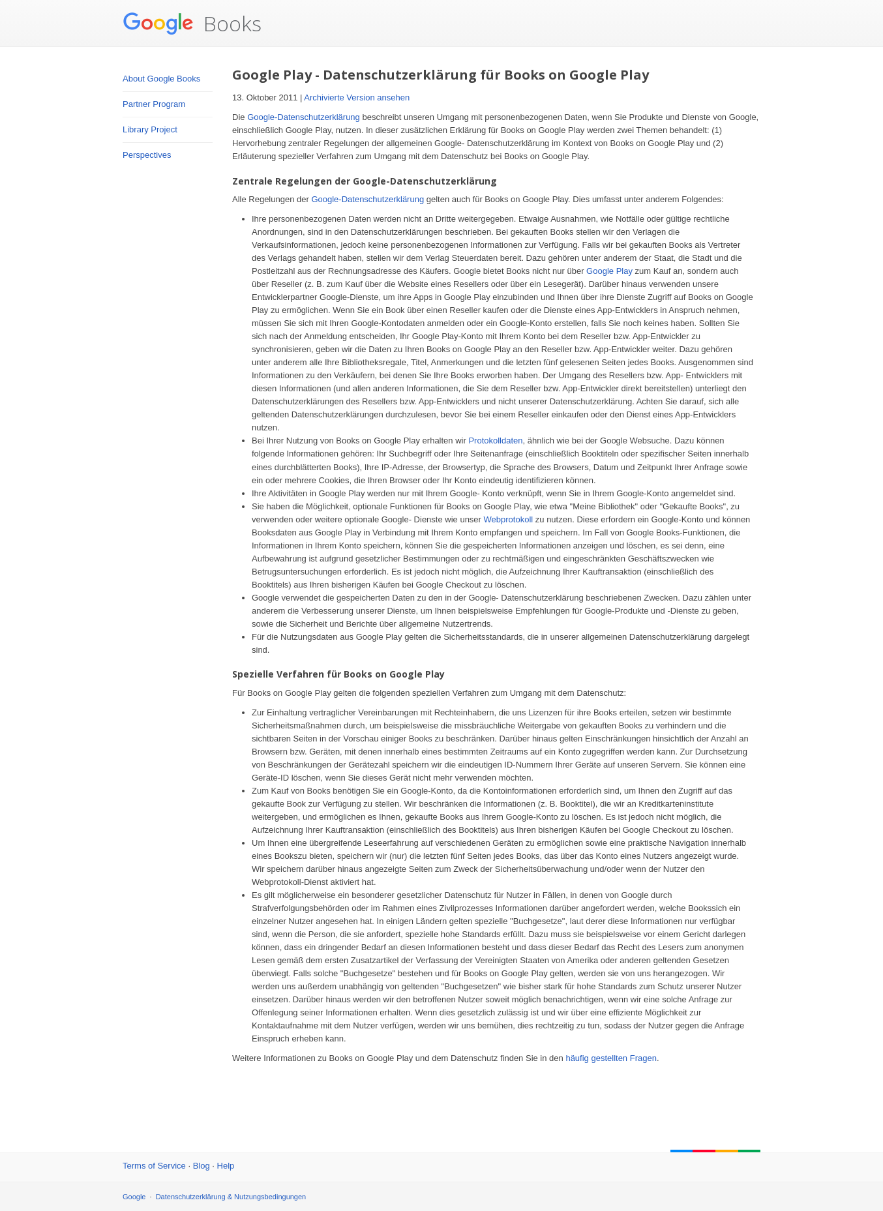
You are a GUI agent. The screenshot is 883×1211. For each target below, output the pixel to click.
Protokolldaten (495, 440)
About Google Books (161, 78)
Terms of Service (154, 1166)
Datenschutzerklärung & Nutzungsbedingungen (231, 1197)
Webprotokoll (508, 519)
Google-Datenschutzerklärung (303, 117)
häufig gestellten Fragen (610, 1058)
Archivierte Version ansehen (357, 97)
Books (192, 23)
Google (134, 1197)
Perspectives (147, 155)
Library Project (150, 129)
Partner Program (154, 104)
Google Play (609, 271)
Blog (201, 1166)
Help (226, 1166)
